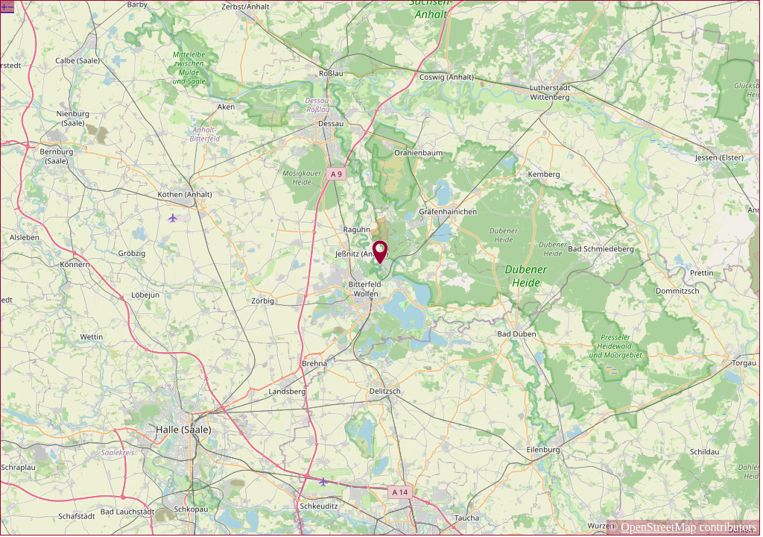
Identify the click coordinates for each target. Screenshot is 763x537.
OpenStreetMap (658, 527)
